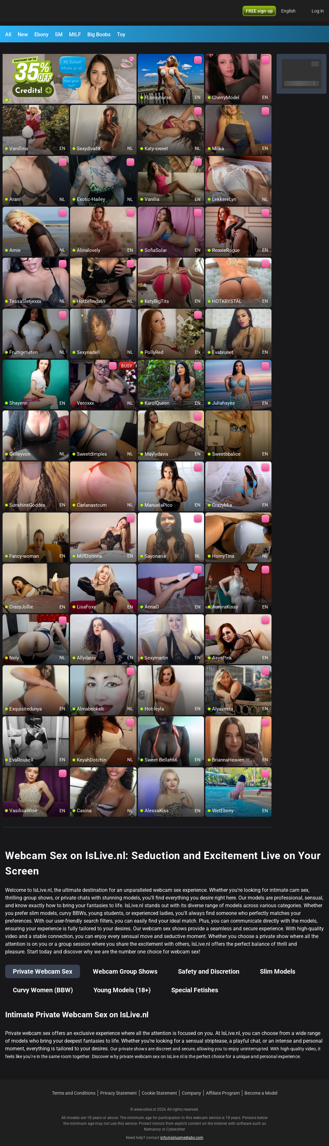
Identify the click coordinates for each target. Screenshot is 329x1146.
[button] (293, 13)
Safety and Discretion (208, 964)
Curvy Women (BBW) (43, 983)
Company (191, 1085)
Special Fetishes (194, 983)
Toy (121, 34)
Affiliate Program (223, 1085)
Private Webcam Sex (42, 964)
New (23, 34)
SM (59, 34)
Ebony (41, 34)
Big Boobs (99, 34)
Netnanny (153, 1122)
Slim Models (277, 964)
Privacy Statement (118, 1085)
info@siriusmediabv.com (181, 1130)
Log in (318, 12)
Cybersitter (175, 1122)
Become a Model (261, 1085)
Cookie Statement (159, 1085)
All (8, 34)
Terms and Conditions (73, 1085)
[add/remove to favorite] (142, 51)
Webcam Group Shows (125, 964)
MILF (75, 34)
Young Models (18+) (122, 983)
